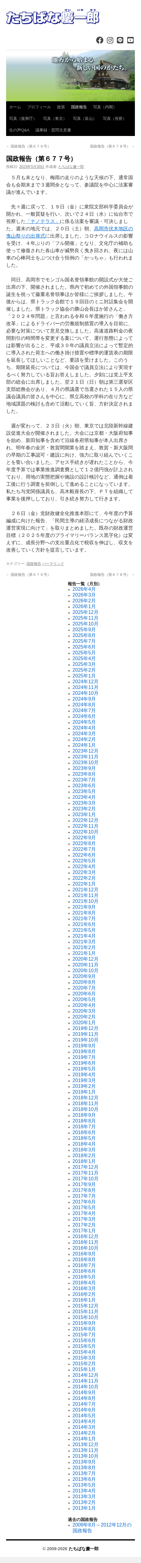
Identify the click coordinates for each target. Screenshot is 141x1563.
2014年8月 (84, 1398)
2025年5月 (84, 652)
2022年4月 (84, 866)
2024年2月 (84, 739)
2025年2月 (84, 670)
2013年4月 (84, 1490)
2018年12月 (86, 1097)
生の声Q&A (19, 130)
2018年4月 (84, 1144)
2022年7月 (84, 849)
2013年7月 (84, 1473)
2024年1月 (84, 745)
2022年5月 (84, 860)
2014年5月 (84, 1415)
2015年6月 (84, 1340)
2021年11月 (86, 895)
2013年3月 (84, 1496)
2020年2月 (84, 1016)
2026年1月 (84, 606)
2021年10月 (86, 901)
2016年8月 (84, 1259)
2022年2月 (84, 878)
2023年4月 (84, 797)
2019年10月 (86, 1040)
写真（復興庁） (23, 118)
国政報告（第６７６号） (28, 146)
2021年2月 (84, 947)
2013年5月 (84, 1485)
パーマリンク (53, 564)
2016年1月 (84, 1300)
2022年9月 (84, 837)
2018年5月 (84, 1138)
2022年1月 (84, 883)
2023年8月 (84, 774)
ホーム (15, 107)
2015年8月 (84, 1329)
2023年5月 (84, 791)
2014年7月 (84, 1404)
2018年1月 (84, 1161)
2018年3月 (84, 1149)
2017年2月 (84, 1224)
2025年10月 (86, 623)
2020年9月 (84, 976)
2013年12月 (86, 1444)
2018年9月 (84, 1115)
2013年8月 (84, 1467)
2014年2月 (84, 1433)
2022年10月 (86, 831)
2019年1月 (84, 1092)
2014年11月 (86, 1381)
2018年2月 (84, 1155)
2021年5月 (84, 930)
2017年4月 (84, 1213)
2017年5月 (84, 1207)
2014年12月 (86, 1375)
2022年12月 (86, 820)
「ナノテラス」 (43, 221)
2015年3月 (84, 1357)
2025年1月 (84, 675)
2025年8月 (84, 635)
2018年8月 (84, 1120)
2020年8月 (84, 982)
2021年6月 (84, 924)
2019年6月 (84, 1063)
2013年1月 (84, 1508)
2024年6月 (84, 716)
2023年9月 (84, 768)
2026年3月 (84, 594)
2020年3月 (84, 1011)
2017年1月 (84, 1230)
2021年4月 (84, 935)
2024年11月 (86, 687)
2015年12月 (86, 1305)
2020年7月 (84, 987)
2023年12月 (86, 751)
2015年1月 (84, 1369)
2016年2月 (84, 1294)
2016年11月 (86, 1242)
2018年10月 (86, 1109)
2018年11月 (86, 1103)
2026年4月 (84, 589)
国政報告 (79, 107)
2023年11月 (86, 756)
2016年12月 (86, 1236)
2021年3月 (84, 941)
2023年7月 (84, 779)
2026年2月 (84, 600)
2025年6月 (84, 646)
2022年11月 (86, 826)
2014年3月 (84, 1427)
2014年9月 (84, 1392)
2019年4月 (84, 1074)
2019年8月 (84, 1051)
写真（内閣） (105, 107)
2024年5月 (84, 722)
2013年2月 (84, 1502)
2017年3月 (84, 1219)
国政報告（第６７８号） (112, 146)
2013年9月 (84, 1461)
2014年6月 (84, 1409)
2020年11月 (86, 964)
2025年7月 (84, 641)
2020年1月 (84, 1022)
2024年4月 (84, 727)
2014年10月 (86, 1386)
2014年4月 (84, 1421)
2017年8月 (84, 1190)
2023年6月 (84, 785)
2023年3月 (84, 803)
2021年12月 (86, 889)
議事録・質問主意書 (53, 130)
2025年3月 (84, 664)
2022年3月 (84, 872)
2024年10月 (86, 693)
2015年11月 (86, 1311)
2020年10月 (86, 970)
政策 (61, 107)
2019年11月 (86, 1034)
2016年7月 (84, 1265)
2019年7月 (84, 1057)
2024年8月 (84, 704)
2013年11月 (86, 1450)
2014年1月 (84, 1438)
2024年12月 (86, 681)
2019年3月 (84, 1080)
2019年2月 (84, 1086)
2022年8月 (84, 843)
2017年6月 (84, 1201)
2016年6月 (84, 1271)
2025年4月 (84, 658)
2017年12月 (86, 1167)
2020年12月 (86, 959)
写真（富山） (85, 118)
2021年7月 (84, 918)
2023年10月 (86, 762)
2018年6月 (84, 1132)
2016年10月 (86, 1248)
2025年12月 (86, 612)
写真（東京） (55, 118)
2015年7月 (84, 1334)
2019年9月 (84, 1045)
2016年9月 (84, 1253)
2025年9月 (84, 629)
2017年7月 (84, 1196)
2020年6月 (84, 993)
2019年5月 (84, 1068)
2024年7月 (84, 710)
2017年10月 (86, 1178)
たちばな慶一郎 (71, 167)
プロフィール (39, 107)
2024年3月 (84, 733)
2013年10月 (86, 1456)
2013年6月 (84, 1479)
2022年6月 (84, 855)
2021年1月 (84, 953)
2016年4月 (84, 1282)
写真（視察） (115, 118)
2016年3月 (84, 1288)
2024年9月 (84, 698)
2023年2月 (84, 808)
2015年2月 (84, 1363)
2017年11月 (86, 1172)
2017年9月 (84, 1184)
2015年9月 (84, 1323)
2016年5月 (84, 1276)
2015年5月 (84, 1346)
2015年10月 (86, 1317)
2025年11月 (86, 618)
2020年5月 (84, 999)
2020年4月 (84, 1005)
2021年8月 (84, 912)
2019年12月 (86, 1028)
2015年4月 (84, 1352)
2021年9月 (84, 907)
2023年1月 (84, 814)
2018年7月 (84, 1126)
